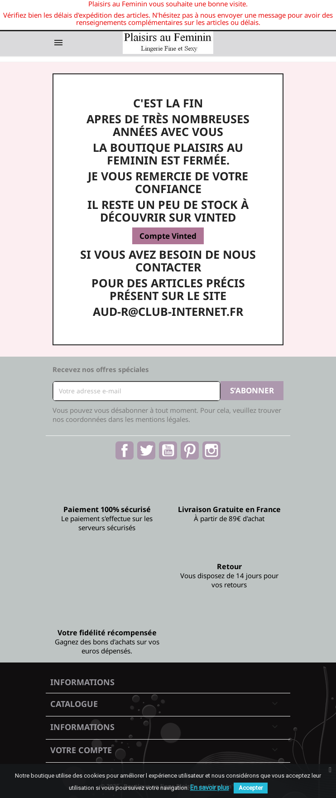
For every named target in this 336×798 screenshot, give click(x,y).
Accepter (251, 787)
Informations (82, 682)
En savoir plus (209, 787)
